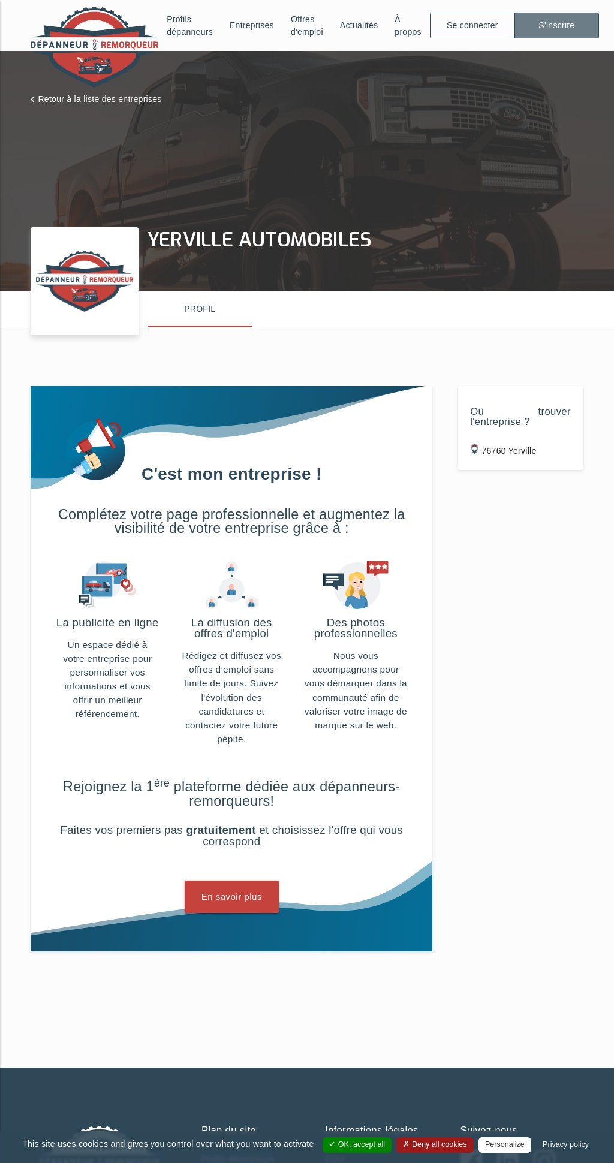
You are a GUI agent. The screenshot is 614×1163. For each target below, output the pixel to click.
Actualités (359, 25)
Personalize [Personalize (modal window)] (505, 1144)
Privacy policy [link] (566, 1144)
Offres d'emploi (307, 25)
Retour (99, 99)
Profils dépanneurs (190, 25)
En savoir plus (231, 896)
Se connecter (472, 25)
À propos (408, 25)
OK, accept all (357, 1144)
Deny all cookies (434, 1144)
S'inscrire (556, 25)
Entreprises (252, 25)
